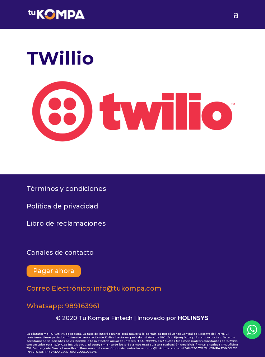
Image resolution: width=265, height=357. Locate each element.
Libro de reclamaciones (66, 223)
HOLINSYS (193, 318)
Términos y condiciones (66, 189)
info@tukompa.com (127, 288)
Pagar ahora (53, 271)
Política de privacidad (62, 206)
